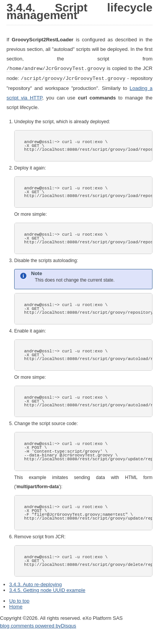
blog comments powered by (38, 625)
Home (16, 606)
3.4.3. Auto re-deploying (35, 584)
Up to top (19, 600)
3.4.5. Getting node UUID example (47, 589)
